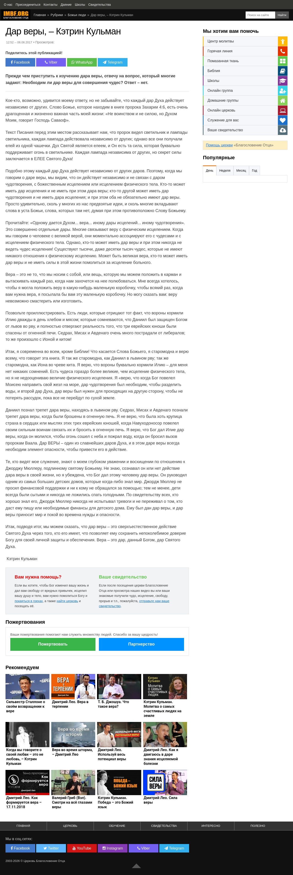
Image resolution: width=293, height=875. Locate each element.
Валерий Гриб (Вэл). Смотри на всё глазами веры (72, 802)
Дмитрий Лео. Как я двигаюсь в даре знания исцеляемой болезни (161, 757)
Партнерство (141, 644)
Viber (51, 62)
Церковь (70, 825)
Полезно (258, 825)
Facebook (20, 62)
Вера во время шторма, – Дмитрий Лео (72, 752)
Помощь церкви (219, 145)
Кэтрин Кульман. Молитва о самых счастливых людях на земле (163, 709)
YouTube (82, 848)
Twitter (51, 848)
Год (254, 170)
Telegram (112, 62)
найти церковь (67, 601)
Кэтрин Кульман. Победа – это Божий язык (115, 802)
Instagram (113, 848)
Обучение (117, 825)
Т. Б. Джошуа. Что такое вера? (113, 704)
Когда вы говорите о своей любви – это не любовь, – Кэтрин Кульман (24, 757)
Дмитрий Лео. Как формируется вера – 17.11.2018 (24, 802)
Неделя (225, 170)
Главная (23, 825)
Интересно (210, 825)
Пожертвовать (53, 644)
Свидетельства (164, 825)
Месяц (241, 170)
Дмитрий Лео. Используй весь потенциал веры (112, 754)
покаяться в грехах (29, 601)
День (209, 170)
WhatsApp (81, 62)
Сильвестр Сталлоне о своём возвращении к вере (25, 706)
